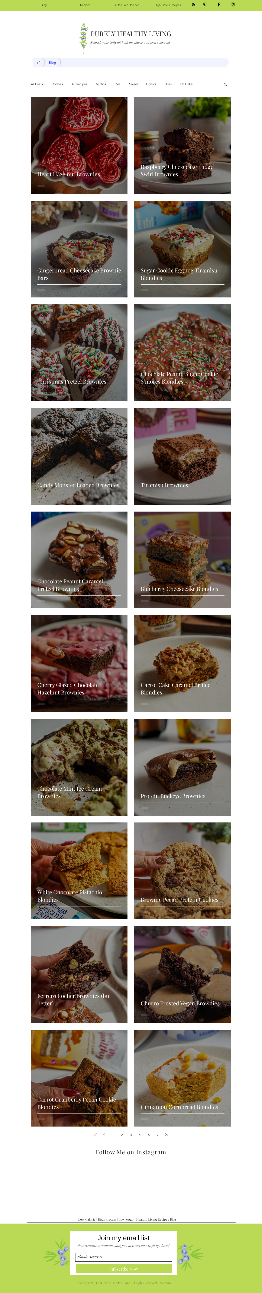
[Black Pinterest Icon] (204, 4)
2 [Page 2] (122, 1135)
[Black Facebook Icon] (218, 4)
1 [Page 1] (113, 1135)
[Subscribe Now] (123, 1269)
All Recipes (79, 84)
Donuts (151, 84)
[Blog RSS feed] (194, 4)
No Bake (186, 84)
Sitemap (165, 1283)
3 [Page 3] (131, 1135)
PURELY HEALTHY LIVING (131, 33)
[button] (225, 84)
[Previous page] (104, 1135)
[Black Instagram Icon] (232, 4)
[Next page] (158, 1135)
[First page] (95, 1135)
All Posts (37, 84)
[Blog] (39, 62)
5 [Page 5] (149, 1135)
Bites (168, 84)
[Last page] (167, 1135)
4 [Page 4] (140, 1135)
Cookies (57, 84)
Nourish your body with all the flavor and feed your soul (130, 42)
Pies (118, 84)
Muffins (101, 84)
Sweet (133, 84)
